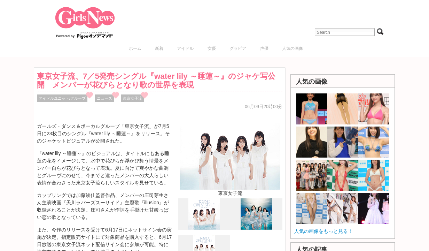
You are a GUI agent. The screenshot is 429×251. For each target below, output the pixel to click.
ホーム (135, 48)
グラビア (237, 48)
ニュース (104, 98)
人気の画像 (292, 48)
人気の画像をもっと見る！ (323, 231)
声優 (264, 48)
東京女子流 (132, 98)
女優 (212, 48)
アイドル (185, 48)
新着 (159, 48)
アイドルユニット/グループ (62, 98)
